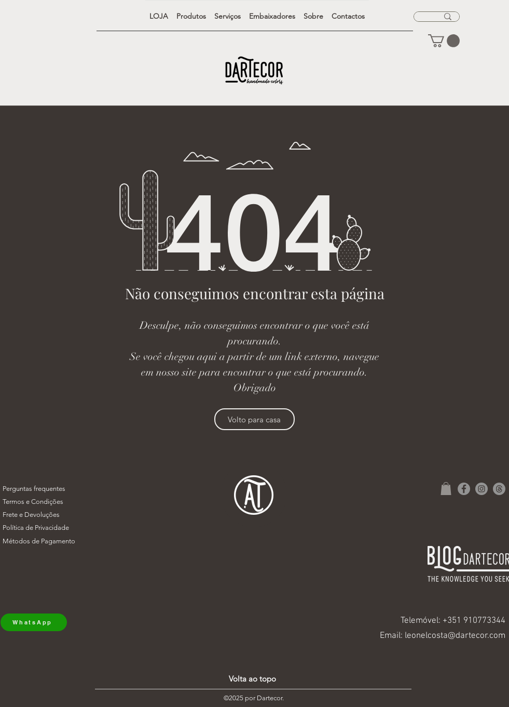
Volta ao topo (252, 679)
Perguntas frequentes (34, 488)
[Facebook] (464, 489)
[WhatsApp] (34, 622)
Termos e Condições (33, 501)
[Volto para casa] (254, 419)
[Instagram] (481, 489)
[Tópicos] (499, 489)
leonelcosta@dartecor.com (455, 636)
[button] (444, 40)
